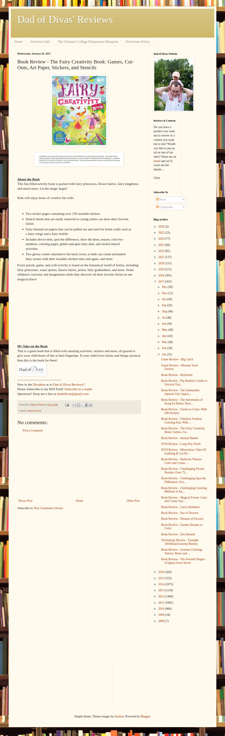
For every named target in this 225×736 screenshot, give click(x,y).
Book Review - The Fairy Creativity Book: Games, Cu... (183, 430)
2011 (161, 602)
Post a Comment (33, 430)
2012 (161, 596)
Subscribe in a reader (78, 389)
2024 (161, 238)
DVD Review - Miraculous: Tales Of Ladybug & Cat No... (183, 451)
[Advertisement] (79, 466)
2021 (161, 257)
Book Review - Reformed (176, 375)
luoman (119, 716)
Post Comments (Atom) (48, 508)
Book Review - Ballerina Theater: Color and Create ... (181, 461)
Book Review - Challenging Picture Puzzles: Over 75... (182, 470)
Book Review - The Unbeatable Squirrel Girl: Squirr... (180, 392)
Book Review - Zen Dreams (178, 534)
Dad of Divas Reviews (68, 384)
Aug (165, 311)
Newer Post (25, 500)
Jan (164, 354)
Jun (164, 323)
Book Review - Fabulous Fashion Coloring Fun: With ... (181, 420)
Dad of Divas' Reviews (65, 19)
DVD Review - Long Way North (181, 444)
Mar (165, 342)
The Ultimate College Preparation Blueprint (88, 41)
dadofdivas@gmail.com (73, 394)
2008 (161, 621)
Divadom (39, 384)
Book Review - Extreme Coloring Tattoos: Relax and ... (181, 551)
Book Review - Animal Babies (179, 438)
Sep (164, 305)
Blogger (145, 716)
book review (34, 410)
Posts (161, 199)
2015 (161, 578)
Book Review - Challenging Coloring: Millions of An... (184, 489)
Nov (165, 293)
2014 (161, 584)
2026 (161, 226)
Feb (164, 348)
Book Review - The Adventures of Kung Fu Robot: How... (182, 401)
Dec (164, 287)
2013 (161, 590)
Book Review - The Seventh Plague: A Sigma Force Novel (183, 561)
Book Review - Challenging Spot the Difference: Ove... (183, 480)
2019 (161, 269)
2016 (161, 572)
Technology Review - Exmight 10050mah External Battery (179, 542)
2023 (161, 245)
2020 (161, 263)
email (157, 161)
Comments (164, 207)
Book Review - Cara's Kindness (180, 507)
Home (18, 41)
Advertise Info (40, 41)
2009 (161, 614)
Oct (164, 299)
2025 (161, 232)
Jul (164, 317)
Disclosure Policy (138, 41)
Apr (164, 336)
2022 (161, 251)
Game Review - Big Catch (177, 359)
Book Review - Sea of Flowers (179, 513)
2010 (161, 608)
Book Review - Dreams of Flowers (182, 518)
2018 (161, 275)
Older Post (133, 500)
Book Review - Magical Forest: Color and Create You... (184, 499)
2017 (161, 281)
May (165, 329)
